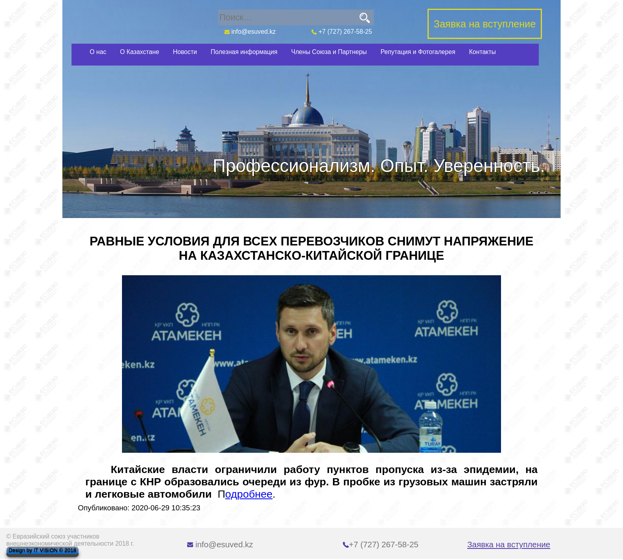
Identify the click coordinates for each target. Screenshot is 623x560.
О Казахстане (139, 51)
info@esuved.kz (249, 31)
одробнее (249, 494)
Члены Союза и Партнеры (329, 51)
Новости (185, 51)
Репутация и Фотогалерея (418, 51)
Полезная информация (244, 51)
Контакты (482, 51)
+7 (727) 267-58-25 (342, 31)
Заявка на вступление (508, 544)
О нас (98, 51)
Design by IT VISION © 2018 (42, 551)
